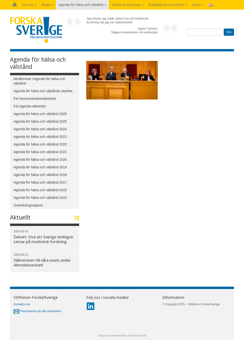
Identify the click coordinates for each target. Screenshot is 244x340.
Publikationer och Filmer (167, 5)
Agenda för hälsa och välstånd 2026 (40, 114)
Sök (228, 32)
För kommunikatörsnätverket (35, 98)
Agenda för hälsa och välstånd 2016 (40, 190)
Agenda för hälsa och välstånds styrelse (43, 91)
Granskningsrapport (28, 205)
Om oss (29, 5)
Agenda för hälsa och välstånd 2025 (40, 121)
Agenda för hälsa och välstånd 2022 (40, 144)
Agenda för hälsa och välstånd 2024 (40, 129)
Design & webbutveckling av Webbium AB (122, 335)
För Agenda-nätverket (30, 106)
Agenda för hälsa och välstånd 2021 (40, 152)
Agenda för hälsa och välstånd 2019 (40, 167)
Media (47, 5)
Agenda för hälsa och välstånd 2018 (40, 175)
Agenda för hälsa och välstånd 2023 (40, 137)
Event (198, 5)
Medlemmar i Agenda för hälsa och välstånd (39, 81)
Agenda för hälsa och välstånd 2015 (40, 198)
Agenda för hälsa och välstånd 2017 (40, 182)
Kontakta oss (22, 304)
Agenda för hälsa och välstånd (82, 5)
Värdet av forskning (127, 5)
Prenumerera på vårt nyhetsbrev (37, 311)
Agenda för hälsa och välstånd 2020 (40, 159)
